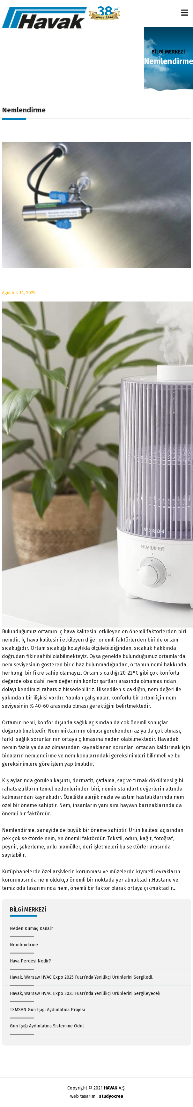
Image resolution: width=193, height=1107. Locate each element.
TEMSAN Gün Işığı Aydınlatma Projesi (47, 1009)
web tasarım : (96, 1096)
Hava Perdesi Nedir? (30, 961)
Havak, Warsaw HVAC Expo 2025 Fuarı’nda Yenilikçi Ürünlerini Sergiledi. (81, 977)
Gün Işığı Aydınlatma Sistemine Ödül (47, 1026)
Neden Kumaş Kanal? (31, 928)
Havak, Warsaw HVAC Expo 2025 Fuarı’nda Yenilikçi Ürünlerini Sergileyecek (85, 993)
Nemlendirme (24, 944)
